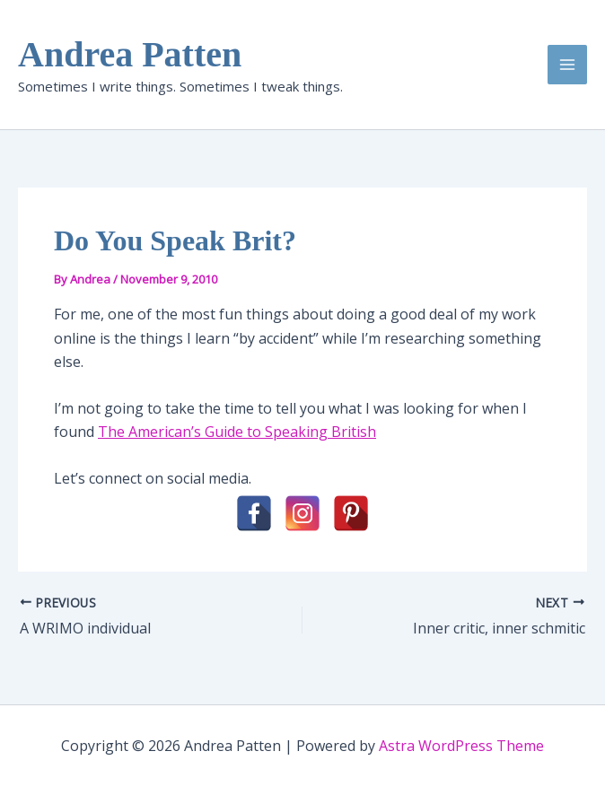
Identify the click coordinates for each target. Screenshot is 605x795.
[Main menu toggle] (567, 64)
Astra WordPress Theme (461, 746)
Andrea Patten (129, 54)
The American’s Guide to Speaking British (237, 431)
